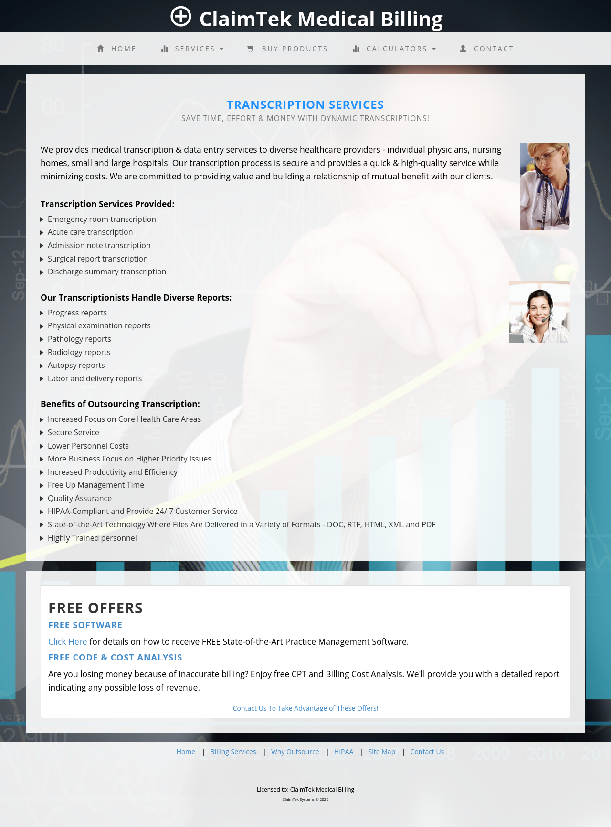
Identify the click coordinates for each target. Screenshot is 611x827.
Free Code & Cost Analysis (115, 657)
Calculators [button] (394, 48)
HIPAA (343, 751)
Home (117, 48)
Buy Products (287, 48)
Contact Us (427, 751)
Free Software (85, 624)
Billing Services (233, 751)
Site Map (382, 751)
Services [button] (192, 48)
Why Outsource (295, 751)
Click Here (67, 641)
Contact (487, 48)
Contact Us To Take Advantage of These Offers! (306, 707)
